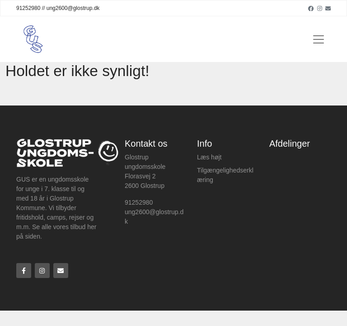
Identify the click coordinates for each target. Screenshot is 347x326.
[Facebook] (311, 8)
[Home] (33, 39)
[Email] (328, 8)
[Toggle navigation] (318, 39)
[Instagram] (319, 8)
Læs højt (209, 157)
